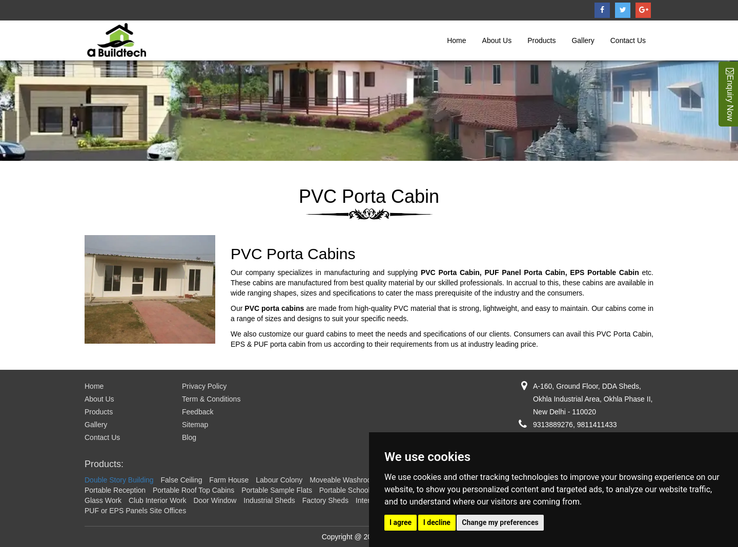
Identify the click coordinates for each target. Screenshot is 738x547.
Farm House (229, 480)
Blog (189, 437)
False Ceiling (181, 480)
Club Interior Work (158, 500)
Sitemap (195, 424)
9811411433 (597, 424)
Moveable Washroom (343, 480)
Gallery (582, 40)
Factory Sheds (325, 500)
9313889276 (553, 424)
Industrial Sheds (269, 500)
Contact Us (628, 40)
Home (456, 40)
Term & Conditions (211, 399)
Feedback (197, 412)
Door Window (214, 500)
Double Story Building (119, 480)
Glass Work (103, 500)
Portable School (344, 490)
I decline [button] (436, 522)
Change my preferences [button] (500, 522)
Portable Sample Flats (276, 490)
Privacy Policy (204, 386)
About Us (497, 40)
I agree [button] (400, 522)
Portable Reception (115, 490)
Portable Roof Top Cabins (193, 490)
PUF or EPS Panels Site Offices (135, 511)
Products (541, 40)
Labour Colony (279, 480)
